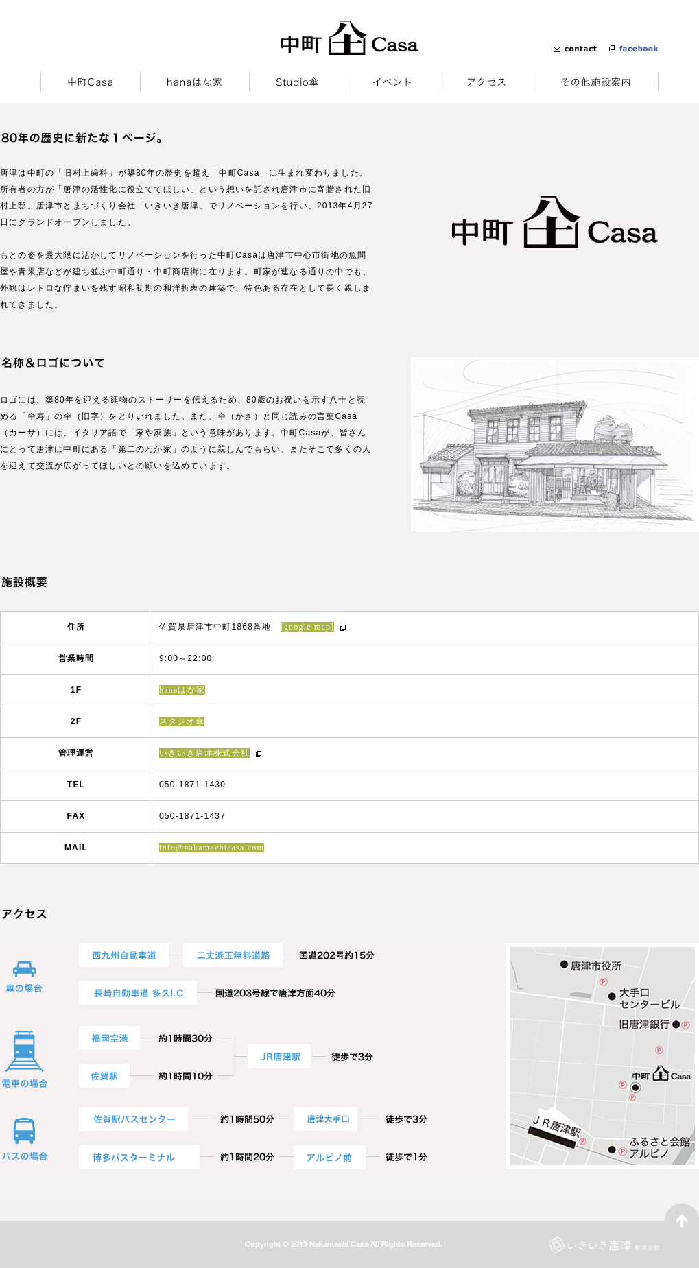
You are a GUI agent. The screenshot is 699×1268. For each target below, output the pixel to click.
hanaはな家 (182, 690)
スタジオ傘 (181, 721)
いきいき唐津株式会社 (204, 753)
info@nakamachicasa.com (211, 847)
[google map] (308, 627)
